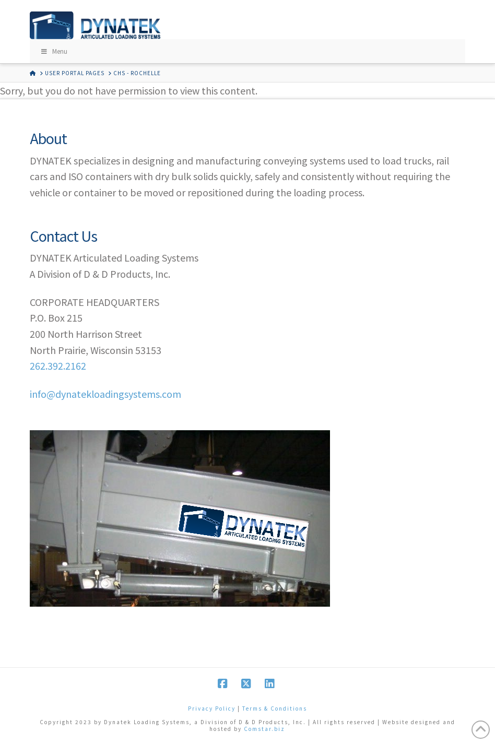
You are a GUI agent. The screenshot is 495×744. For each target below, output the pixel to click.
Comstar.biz (264, 729)
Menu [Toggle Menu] (53, 50)
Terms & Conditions (274, 708)
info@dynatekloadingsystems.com (105, 393)
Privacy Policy (211, 708)
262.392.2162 (58, 365)
